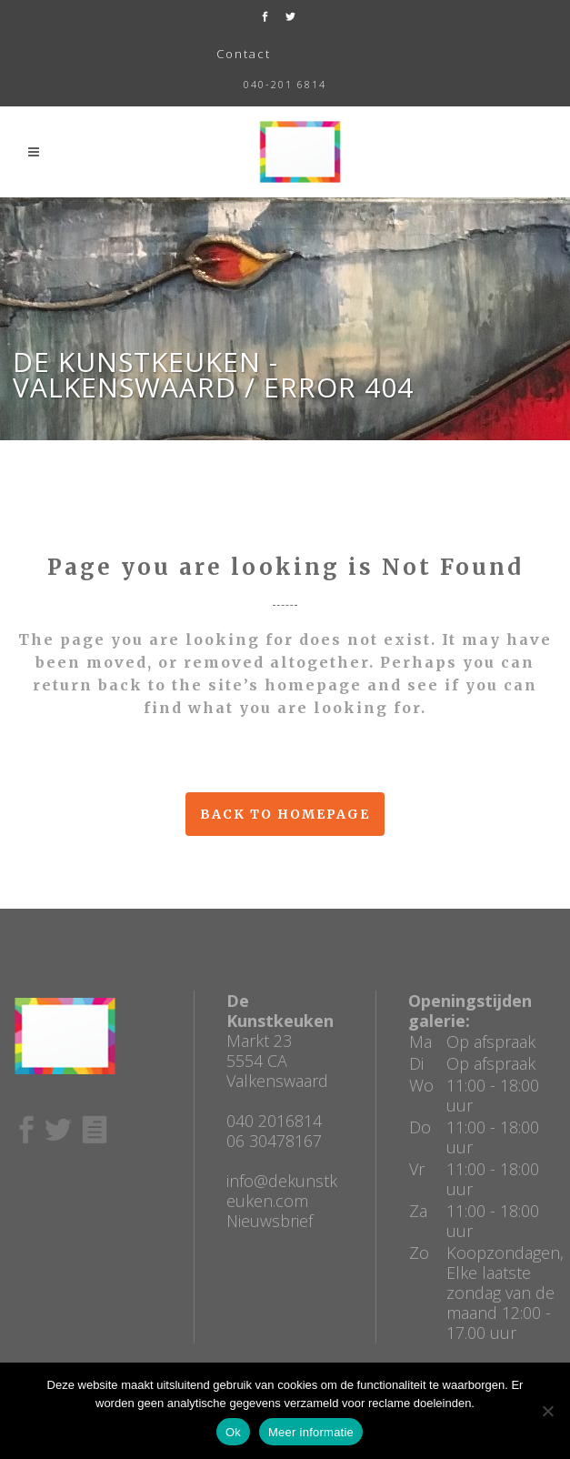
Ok (233, 1432)
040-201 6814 (285, 84)
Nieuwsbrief (269, 1221)
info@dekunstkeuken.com (281, 1191)
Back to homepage (285, 814)
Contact (243, 53)
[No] (547, 1411)
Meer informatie (311, 1432)
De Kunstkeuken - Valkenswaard (145, 374)
